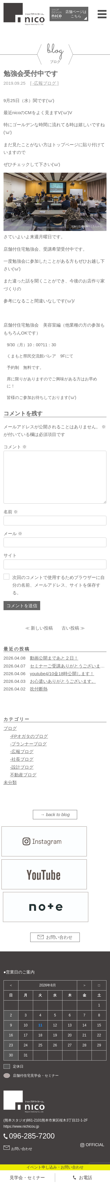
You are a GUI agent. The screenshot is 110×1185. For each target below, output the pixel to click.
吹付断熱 (39, 688)
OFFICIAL (94, 1145)
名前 (11, 511)
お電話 (85, 1177)
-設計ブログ (21, 767)
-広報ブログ (44, 83)
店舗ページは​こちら (76, 14)
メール (13, 533)
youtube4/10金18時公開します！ (62, 673)
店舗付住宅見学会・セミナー (36, 1076)
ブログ (10, 728)
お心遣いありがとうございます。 (63, 681)
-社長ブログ (21, 759)
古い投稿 (70, 627)
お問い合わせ (59, 937)
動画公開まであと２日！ (54, 657)
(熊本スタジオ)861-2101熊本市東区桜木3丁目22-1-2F (46, 1120)
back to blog (58, 814)
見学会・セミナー (27, 1177)
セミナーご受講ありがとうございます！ (69, 665)
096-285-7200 (32, 1136)
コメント (15, 446)
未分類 (10, 782)
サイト (10, 555)
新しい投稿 (42, 627)
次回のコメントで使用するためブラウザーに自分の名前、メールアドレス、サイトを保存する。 (58, 585)
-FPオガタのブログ (29, 736)
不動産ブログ (23, 774)
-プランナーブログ (28, 743)
